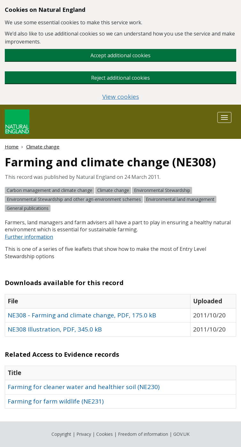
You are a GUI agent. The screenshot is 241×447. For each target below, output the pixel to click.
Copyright (61, 434)
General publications (28, 208)
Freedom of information (143, 434)
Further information (29, 236)
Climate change (42, 146)
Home (12, 146)
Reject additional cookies (120, 77)
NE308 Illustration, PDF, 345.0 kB (55, 329)
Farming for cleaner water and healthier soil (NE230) (83, 387)
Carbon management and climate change (49, 190)
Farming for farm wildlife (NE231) (56, 401)
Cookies (104, 434)
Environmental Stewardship (162, 190)
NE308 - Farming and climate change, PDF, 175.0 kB (82, 315)
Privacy (83, 434)
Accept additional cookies (120, 55)
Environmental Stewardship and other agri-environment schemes (74, 199)
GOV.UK (181, 434)
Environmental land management (180, 199)
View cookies (120, 97)
